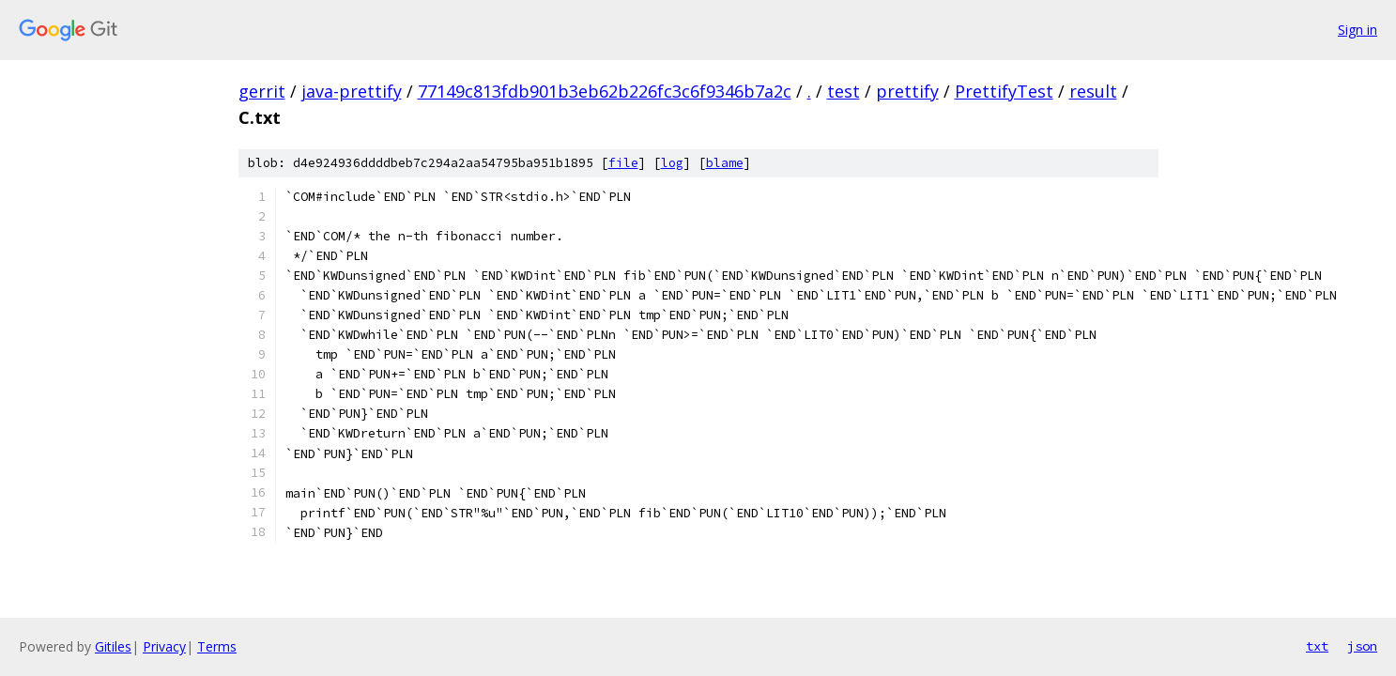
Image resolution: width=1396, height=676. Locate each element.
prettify (907, 91)
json (1362, 646)
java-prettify (351, 91)
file (623, 163)
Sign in (1357, 29)
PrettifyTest (1004, 91)
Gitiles (113, 646)
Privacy (164, 646)
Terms (217, 646)
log (672, 163)
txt (1317, 646)
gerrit (261, 91)
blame (725, 163)
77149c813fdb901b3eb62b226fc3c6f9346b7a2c (604, 91)
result (1093, 91)
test (843, 91)
